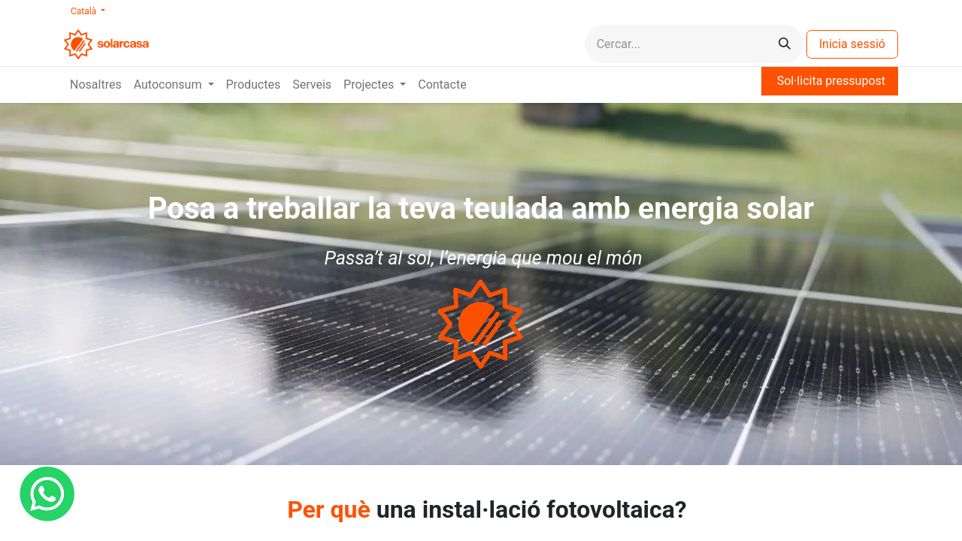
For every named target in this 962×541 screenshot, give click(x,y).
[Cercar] (784, 44)
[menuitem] (96, 85)
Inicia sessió (852, 44)
